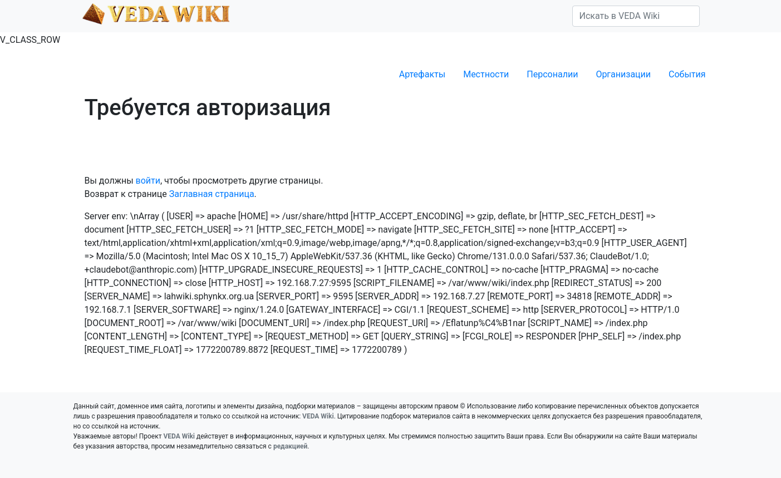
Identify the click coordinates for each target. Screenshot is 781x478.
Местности (486, 74)
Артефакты (422, 74)
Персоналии (552, 74)
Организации (623, 74)
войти (148, 180)
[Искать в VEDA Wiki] (636, 16)
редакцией (290, 446)
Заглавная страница (211, 194)
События (687, 74)
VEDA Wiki (318, 416)
